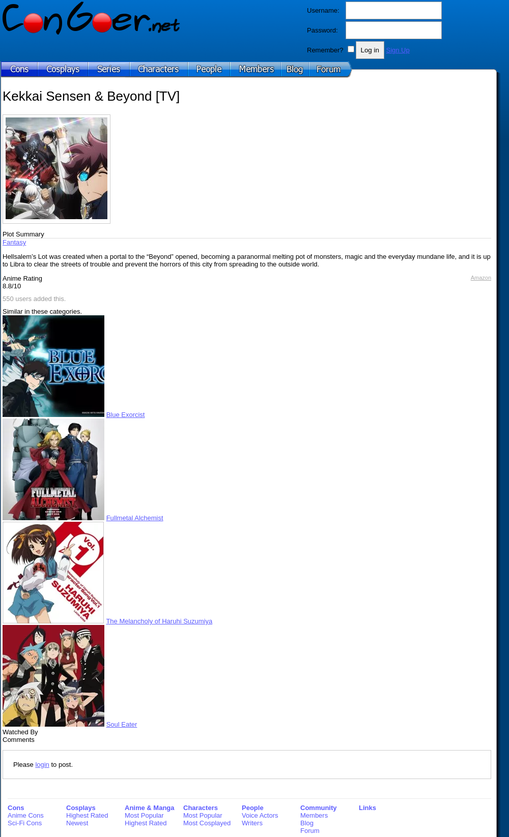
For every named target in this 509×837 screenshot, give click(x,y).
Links (367, 808)
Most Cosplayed (207, 823)
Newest (77, 823)
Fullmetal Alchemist (134, 518)
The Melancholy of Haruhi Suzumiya (159, 621)
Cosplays (81, 808)
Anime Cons (26, 815)
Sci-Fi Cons (25, 823)
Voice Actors (260, 815)
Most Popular (144, 815)
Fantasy (14, 242)
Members (314, 815)
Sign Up (397, 50)
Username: (323, 10)
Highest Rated (87, 815)
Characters (200, 808)
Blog (307, 823)
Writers (252, 823)
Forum (310, 830)
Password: (322, 30)
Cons (16, 808)
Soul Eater (121, 724)
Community (318, 808)
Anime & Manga (150, 808)
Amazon (481, 278)
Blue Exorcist (125, 414)
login (42, 764)
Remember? (325, 50)
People (253, 808)
